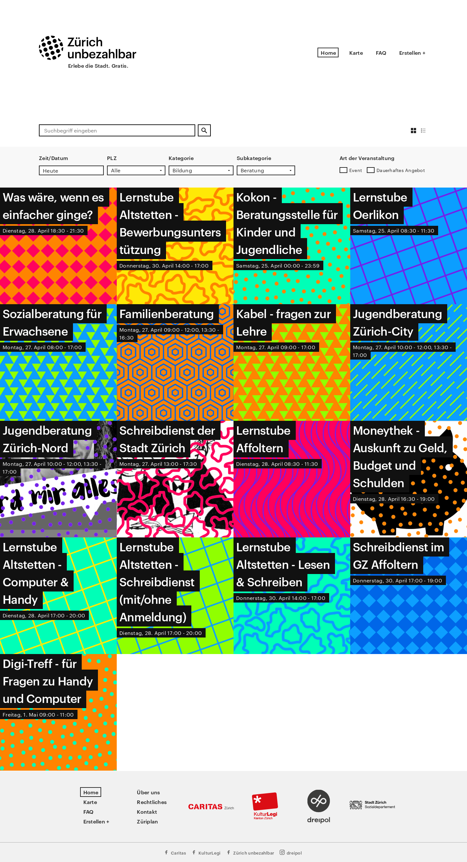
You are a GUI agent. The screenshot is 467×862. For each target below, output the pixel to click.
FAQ (381, 52)
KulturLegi (206, 852)
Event (355, 170)
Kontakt (147, 811)
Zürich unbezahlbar (250, 852)
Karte (356, 52)
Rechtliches (152, 801)
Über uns (148, 792)
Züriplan (147, 821)
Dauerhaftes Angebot (401, 170)
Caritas (174, 852)
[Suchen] (204, 130)
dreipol (290, 852)
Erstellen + (412, 52)
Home (328, 52)
